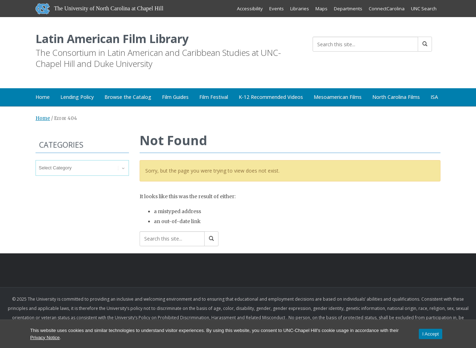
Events (276, 8)
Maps (321, 8)
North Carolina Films (396, 97)
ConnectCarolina (387, 8)
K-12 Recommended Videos (271, 97)
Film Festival (213, 97)
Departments (348, 8)
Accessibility (250, 8)
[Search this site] (365, 44)
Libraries (299, 8)
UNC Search (424, 8)
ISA (434, 97)
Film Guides (175, 97)
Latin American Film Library (112, 38)
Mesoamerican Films (338, 97)
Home (43, 97)
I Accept (430, 334)
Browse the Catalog (127, 97)
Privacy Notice (45, 337)
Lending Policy (77, 97)
